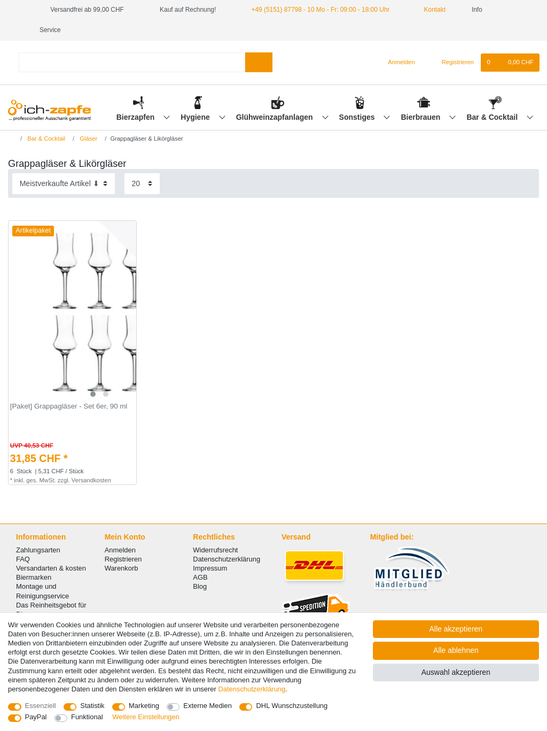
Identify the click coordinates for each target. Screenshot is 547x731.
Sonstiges (358, 117)
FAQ (23, 559)
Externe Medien (207, 706)
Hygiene (196, 117)
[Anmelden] (397, 62)
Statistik (92, 706)
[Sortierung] (63, 183)
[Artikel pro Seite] (142, 183)
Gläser (87, 138)
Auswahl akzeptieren (455, 672)
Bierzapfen (136, 117)
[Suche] (258, 62)
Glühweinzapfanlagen (275, 117)
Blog (200, 586)
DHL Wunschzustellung (291, 706)
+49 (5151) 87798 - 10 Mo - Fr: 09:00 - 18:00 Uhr (321, 9)
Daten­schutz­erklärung (251, 689)
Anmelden (120, 550)
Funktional (87, 717)
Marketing (144, 706)
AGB (200, 577)
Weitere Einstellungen (145, 717)
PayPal (36, 717)
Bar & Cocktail (493, 117)
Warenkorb (121, 568)
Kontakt (431, 9)
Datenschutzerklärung (226, 559)
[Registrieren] (452, 62)
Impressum (210, 568)
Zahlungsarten (38, 550)
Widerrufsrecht (215, 550)
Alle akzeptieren (456, 629)
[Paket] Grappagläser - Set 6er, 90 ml (69, 406)
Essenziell (40, 706)
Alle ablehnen (456, 650)
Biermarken (33, 577)
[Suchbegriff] (132, 62)
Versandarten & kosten (51, 568)
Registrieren (123, 559)
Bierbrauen (422, 117)
